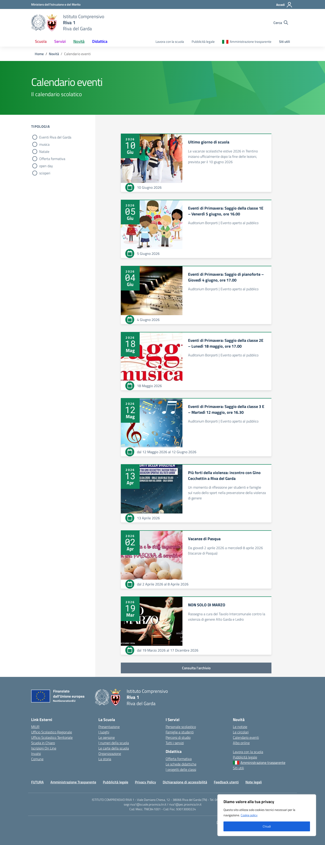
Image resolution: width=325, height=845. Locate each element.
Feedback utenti (226, 782)
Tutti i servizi (175, 742)
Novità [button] (78, 41)
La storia (104, 759)
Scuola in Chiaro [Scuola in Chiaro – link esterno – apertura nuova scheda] (43, 742)
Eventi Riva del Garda (55, 137)
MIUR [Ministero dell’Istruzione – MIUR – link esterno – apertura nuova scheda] (35, 726)
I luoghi (103, 732)
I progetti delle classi (181, 769)
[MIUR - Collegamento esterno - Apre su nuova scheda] (55, 4)
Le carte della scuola (113, 748)
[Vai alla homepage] (44, 22)
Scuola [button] (41, 41)
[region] (266, 815)
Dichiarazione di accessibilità (185, 782)
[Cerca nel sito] (280, 23)
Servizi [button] (60, 41)
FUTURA (37, 782)
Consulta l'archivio (196, 668)
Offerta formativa (52, 158)
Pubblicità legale (203, 41)
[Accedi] (284, 4)
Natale (44, 151)
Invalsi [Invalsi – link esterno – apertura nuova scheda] (36, 753)
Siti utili (284, 41)
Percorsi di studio (178, 737)
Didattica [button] (99, 41)
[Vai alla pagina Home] (39, 53)
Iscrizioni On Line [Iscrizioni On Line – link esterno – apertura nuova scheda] (43, 748)
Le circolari (241, 732)
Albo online (241, 742)
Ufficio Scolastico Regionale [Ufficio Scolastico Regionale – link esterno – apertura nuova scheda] (51, 732)
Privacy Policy (145, 782)
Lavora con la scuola (170, 41)
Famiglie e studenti (180, 732)
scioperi (44, 173)
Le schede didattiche (181, 764)
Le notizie (240, 726)
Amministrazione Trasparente (73, 782)
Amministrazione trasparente (250, 41)
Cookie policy (249, 815)
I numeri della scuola (113, 742)
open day (46, 166)
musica (44, 144)
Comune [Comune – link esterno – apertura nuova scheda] (37, 759)
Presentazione (109, 726)
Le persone (106, 737)
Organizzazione (109, 753)
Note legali (253, 782)
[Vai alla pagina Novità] (54, 53)
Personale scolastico (181, 726)
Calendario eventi (246, 737)
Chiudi (267, 826)
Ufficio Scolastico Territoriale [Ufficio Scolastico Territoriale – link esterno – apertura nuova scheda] (52, 737)
